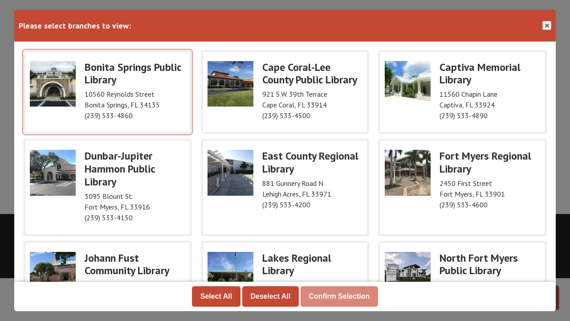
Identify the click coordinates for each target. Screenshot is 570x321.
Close (546, 25)
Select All (216, 296)
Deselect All (270, 296)
